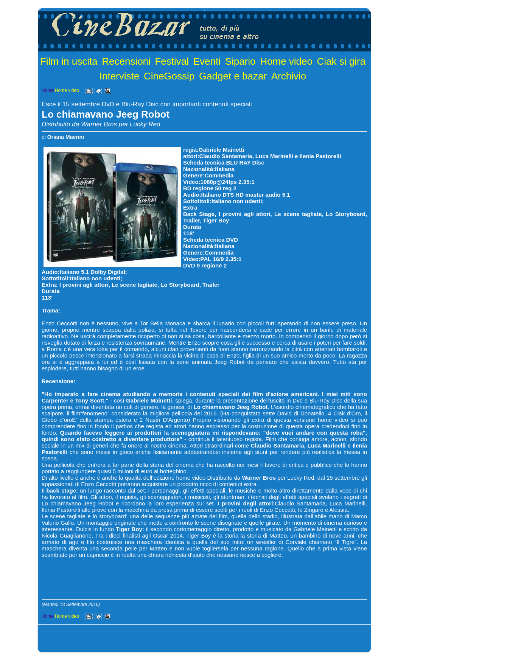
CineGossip (169, 76)
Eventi (207, 61)
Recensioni (126, 61)
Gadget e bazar (233, 76)
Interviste (120, 76)
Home (48, 90)
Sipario (240, 61)
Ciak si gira (341, 61)
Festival (172, 61)
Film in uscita (69, 61)
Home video (286, 61)
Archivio (288, 76)
